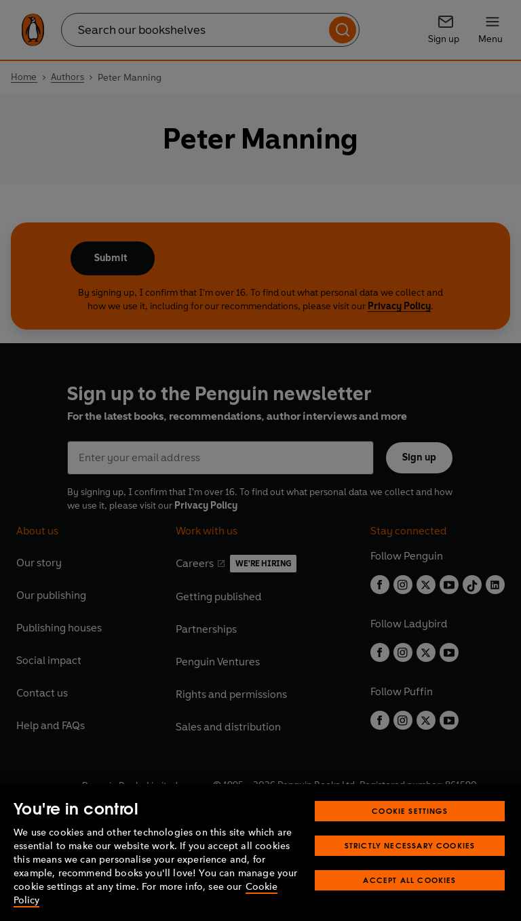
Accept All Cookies (409, 880)
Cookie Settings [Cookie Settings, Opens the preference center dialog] (410, 811)
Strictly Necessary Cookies (410, 845)
